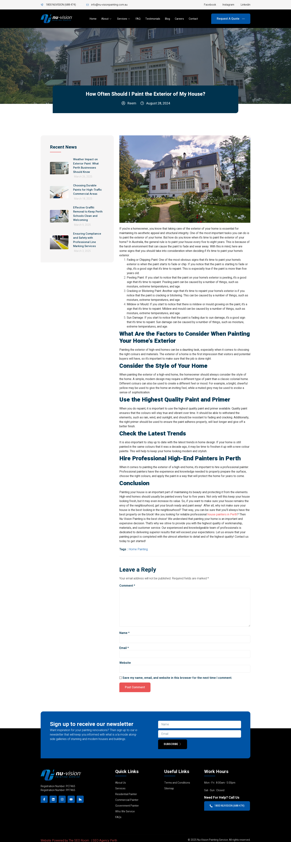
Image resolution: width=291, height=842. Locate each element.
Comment (127, 585)
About (106, 19)
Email (124, 648)
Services (123, 19)
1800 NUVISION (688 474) (227, 806)
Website (125, 663)
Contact (193, 19)
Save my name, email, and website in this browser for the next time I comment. (177, 677)
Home (93, 19)
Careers (179, 19)
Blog (167, 19)
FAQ (138, 19)
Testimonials (152, 19)
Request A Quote (231, 19)
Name (124, 633)
